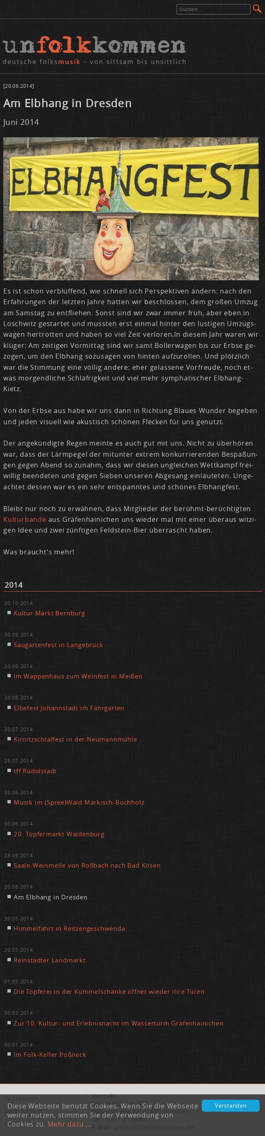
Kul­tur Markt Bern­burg (49, 613)
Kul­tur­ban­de (25, 519)
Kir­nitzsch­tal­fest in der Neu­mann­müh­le (75, 739)
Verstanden (231, 1105)
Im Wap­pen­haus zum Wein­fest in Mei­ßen (78, 676)
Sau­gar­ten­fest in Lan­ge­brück (58, 645)
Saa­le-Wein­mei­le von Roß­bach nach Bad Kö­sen (87, 865)
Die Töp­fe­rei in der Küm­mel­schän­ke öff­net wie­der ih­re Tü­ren (109, 991)
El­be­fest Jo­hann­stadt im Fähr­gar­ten (69, 708)
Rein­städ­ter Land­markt (50, 960)
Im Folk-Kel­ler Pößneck (50, 1054)
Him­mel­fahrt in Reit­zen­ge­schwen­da (69, 928)
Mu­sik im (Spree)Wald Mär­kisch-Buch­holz (79, 802)
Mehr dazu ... (69, 1124)
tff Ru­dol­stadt (35, 771)
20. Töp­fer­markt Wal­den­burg (59, 834)
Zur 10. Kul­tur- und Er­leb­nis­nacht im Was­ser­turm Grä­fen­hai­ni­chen (118, 1023)
